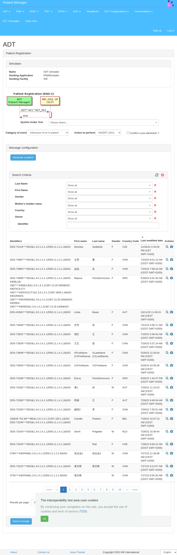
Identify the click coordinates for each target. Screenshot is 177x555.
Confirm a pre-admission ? (143, 132)
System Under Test (32, 122)
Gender (19, 196)
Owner (19, 216)
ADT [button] (6, 11)
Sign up (157, 30)
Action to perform (84, 132)
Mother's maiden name (28, 203)
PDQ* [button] (34, 11)
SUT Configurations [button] (117, 11)
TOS (83, 511)
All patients (92, 11)
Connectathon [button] (143, 11)
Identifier (23, 223)
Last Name (21, 183)
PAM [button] (20, 11)
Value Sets (31, 21)
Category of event (16, 132)
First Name (21, 190)
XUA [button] (77, 11)
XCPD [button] (63, 11)
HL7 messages (11, 21)
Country (20, 210)
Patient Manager (15, 2)
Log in (170, 30)
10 (120, 489)
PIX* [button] (48, 11)
